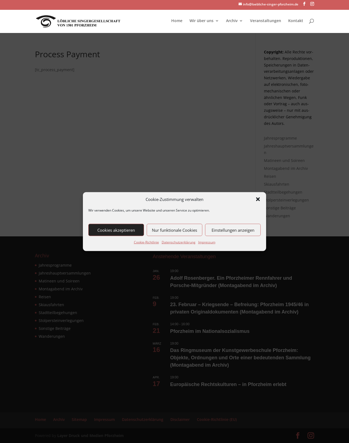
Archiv (231, 21)
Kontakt (295, 21)
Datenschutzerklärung (178, 242)
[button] (258, 199)
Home (176, 21)
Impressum (206, 242)
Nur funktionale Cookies (174, 230)
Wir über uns (201, 21)
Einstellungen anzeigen (233, 230)
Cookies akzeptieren (116, 230)
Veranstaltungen (265, 21)
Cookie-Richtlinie (146, 242)
